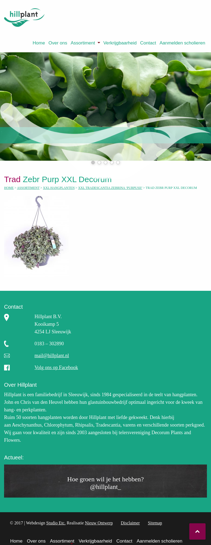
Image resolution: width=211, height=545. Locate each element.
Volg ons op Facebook (56, 367)
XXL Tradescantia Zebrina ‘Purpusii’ (110, 188)
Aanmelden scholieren (182, 43)
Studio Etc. (55, 523)
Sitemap (155, 523)
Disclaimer (130, 523)
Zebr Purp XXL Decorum (59, 179)
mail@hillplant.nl (51, 355)
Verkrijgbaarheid (120, 43)
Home (39, 43)
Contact (148, 43)
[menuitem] (39, 43)
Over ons (57, 43)
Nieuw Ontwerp (99, 523)
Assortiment (83, 43)
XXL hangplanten (59, 188)
